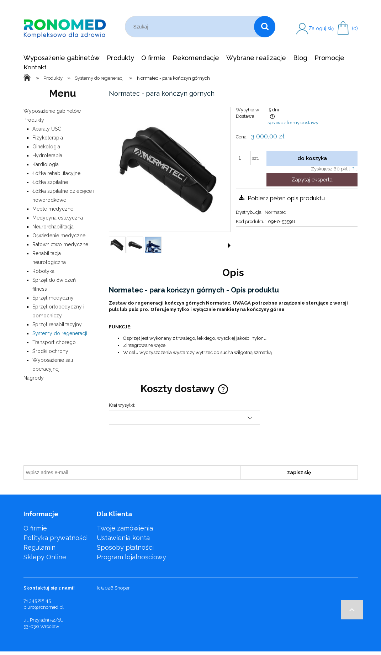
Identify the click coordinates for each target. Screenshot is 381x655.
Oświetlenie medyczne (58, 235)
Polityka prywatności (55, 538)
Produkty (33, 120)
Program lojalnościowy (131, 557)
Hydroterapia (47, 155)
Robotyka (43, 271)
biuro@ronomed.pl (43, 607)
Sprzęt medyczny (53, 298)
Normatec (275, 212)
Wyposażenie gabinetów (52, 111)
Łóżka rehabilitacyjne (56, 173)
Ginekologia (46, 146)
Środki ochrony (50, 351)
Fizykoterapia (47, 138)
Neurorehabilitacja (53, 226)
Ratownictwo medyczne (60, 244)
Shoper (122, 588)
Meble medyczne (52, 209)
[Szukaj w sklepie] (191, 27)
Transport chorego (54, 342)
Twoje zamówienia (125, 528)
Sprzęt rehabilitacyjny (57, 324)
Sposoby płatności (125, 547)
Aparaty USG (47, 129)
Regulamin (39, 547)
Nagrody (33, 378)
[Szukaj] (264, 26)
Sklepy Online (44, 557)
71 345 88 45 (37, 600)
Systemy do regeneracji (59, 333)
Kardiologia (45, 164)
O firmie (35, 528)
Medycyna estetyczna (57, 218)
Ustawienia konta (123, 538)
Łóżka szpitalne (50, 182)
